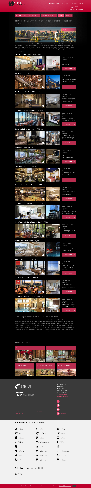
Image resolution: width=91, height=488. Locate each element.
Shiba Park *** (23, 73)
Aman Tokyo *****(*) (26, 259)
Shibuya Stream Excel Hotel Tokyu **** (32, 185)
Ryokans (69, 15)
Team (62, 3)
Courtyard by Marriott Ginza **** (29, 129)
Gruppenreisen (34, 15)
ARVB (37, 400)
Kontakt (81, 3)
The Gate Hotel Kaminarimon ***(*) (30, 110)
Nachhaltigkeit (39, 411)
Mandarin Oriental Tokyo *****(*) (31, 278)
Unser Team (17, 411)
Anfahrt (16, 409)
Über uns (67, 3)
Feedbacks (74, 3)
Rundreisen (23, 15)
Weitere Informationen (65, 486)
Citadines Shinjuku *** (28, 55)
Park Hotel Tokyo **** (27, 166)
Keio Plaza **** (24, 148)
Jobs (37, 407)
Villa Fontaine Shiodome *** (29, 92)
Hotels (61, 15)
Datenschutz (39, 403)
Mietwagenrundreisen (49, 15)
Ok (74, 486)
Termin (16, 407)
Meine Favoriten (54, 3)
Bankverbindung (39, 409)
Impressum (38, 405)
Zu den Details (70, 68)
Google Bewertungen (20, 413)
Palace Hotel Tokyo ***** (27, 241)
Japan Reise (39, 331)
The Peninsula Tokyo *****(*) (30, 296)
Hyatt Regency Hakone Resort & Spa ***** (32, 222)
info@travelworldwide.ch (62, 394)
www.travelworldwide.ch (62, 396)
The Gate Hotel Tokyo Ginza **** (29, 203)
